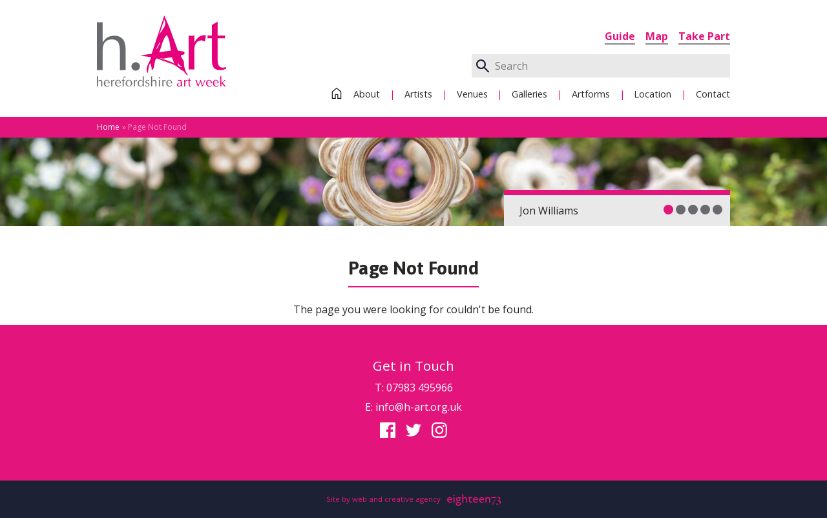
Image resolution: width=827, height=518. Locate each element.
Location (652, 94)
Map (656, 36)
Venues (472, 94)
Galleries (529, 94)
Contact (713, 94)
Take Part (704, 36)
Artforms (591, 94)
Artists (418, 94)
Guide (620, 36)
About (366, 94)
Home (108, 126)
